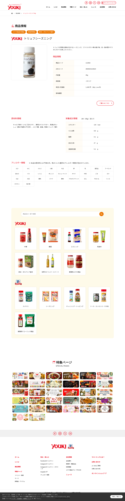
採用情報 (68, 467)
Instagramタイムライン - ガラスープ (49, 468)
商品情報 (63, 7)
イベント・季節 (19, 475)
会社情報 (102, 7)
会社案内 (68, 461)
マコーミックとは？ (98, 457)
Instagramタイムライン (46, 464)
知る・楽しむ (83, 7)
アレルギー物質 (44, 475)
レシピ (55, 7)
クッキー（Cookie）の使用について (21, 498)
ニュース (93, 7)
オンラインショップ (99, 473)
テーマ (17, 478)
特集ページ (73, 7)
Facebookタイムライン (46, 461)
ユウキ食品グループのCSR (73, 470)
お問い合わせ (112, 7)
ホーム (48, 7)
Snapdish (43, 472)
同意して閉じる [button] (116, 496)
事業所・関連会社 (71, 464)
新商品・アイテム (20, 481)
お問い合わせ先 (96, 468)
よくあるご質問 (96, 465)
